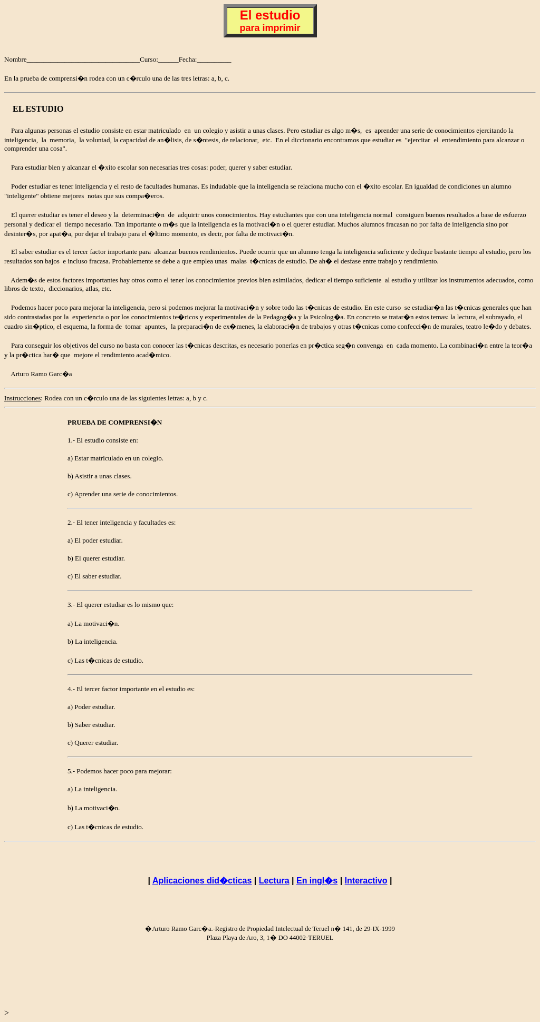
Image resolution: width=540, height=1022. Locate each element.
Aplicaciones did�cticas (202, 880)
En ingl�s (317, 880)
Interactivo (366, 880)
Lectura (274, 880)
